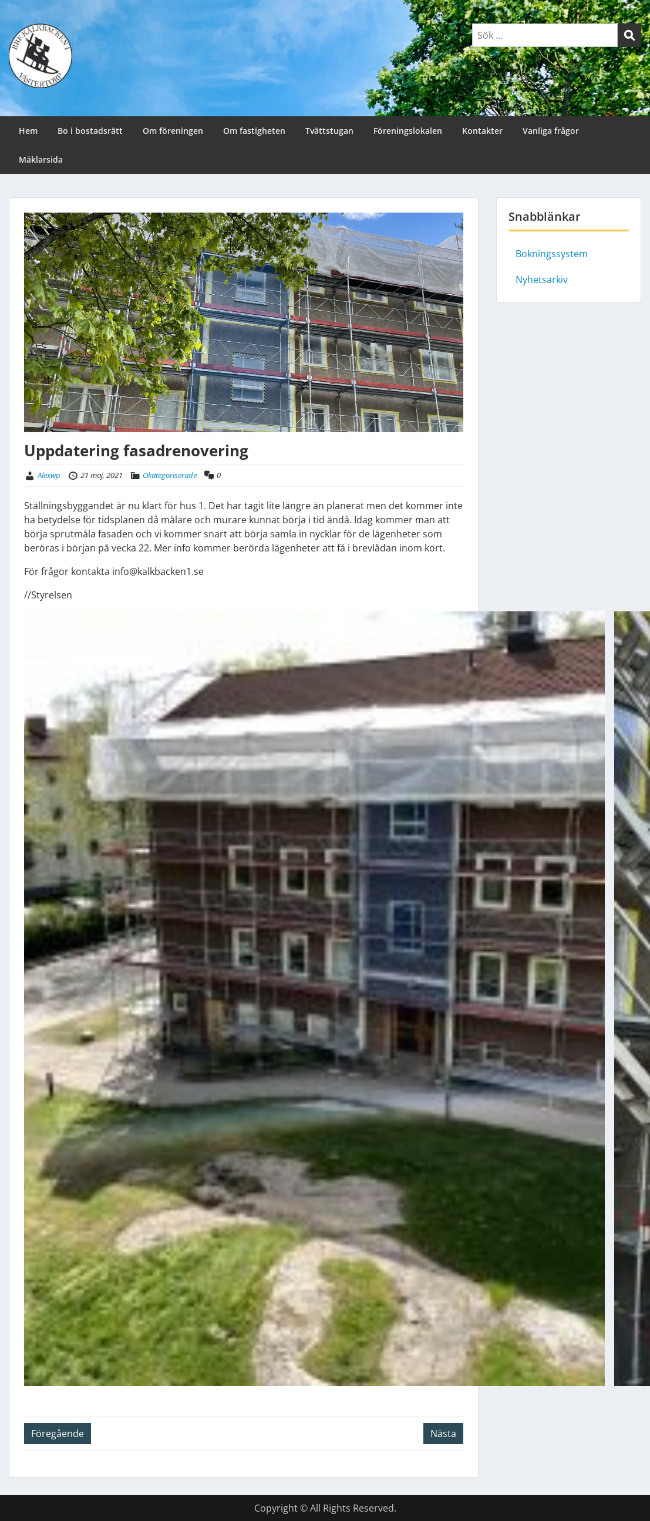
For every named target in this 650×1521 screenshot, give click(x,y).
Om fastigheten (254, 130)
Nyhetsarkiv (542, 279)
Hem (28, 130)
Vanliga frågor (551, 130)
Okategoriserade (170, 475)
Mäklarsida (41, 159)
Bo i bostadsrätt (90, 130)
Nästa (443, 1433)
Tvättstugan (329, 130)
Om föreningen (173, 130)
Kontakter (482, 130)
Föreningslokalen (407, 130)
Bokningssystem (552, 253)
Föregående (57, 1433)
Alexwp (49, 475)
